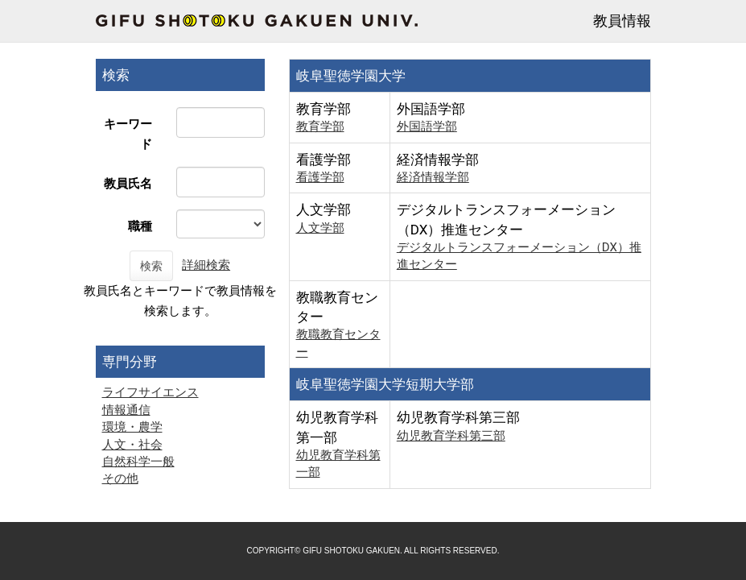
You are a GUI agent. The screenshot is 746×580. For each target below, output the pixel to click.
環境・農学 (132, 427)
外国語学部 (427, 126)
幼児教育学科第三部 (451, 436)
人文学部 (320, 228)
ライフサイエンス (150, 392)
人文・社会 (132, 444)
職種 (140, 226)
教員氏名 (128, 183)
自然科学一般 (138, 461)
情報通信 (126, 410)
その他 (120, 478)
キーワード (128, 134)
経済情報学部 (433, 177)
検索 (151, 265)
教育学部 (320, 126)
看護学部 (320, 177)
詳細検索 (206, 265)
